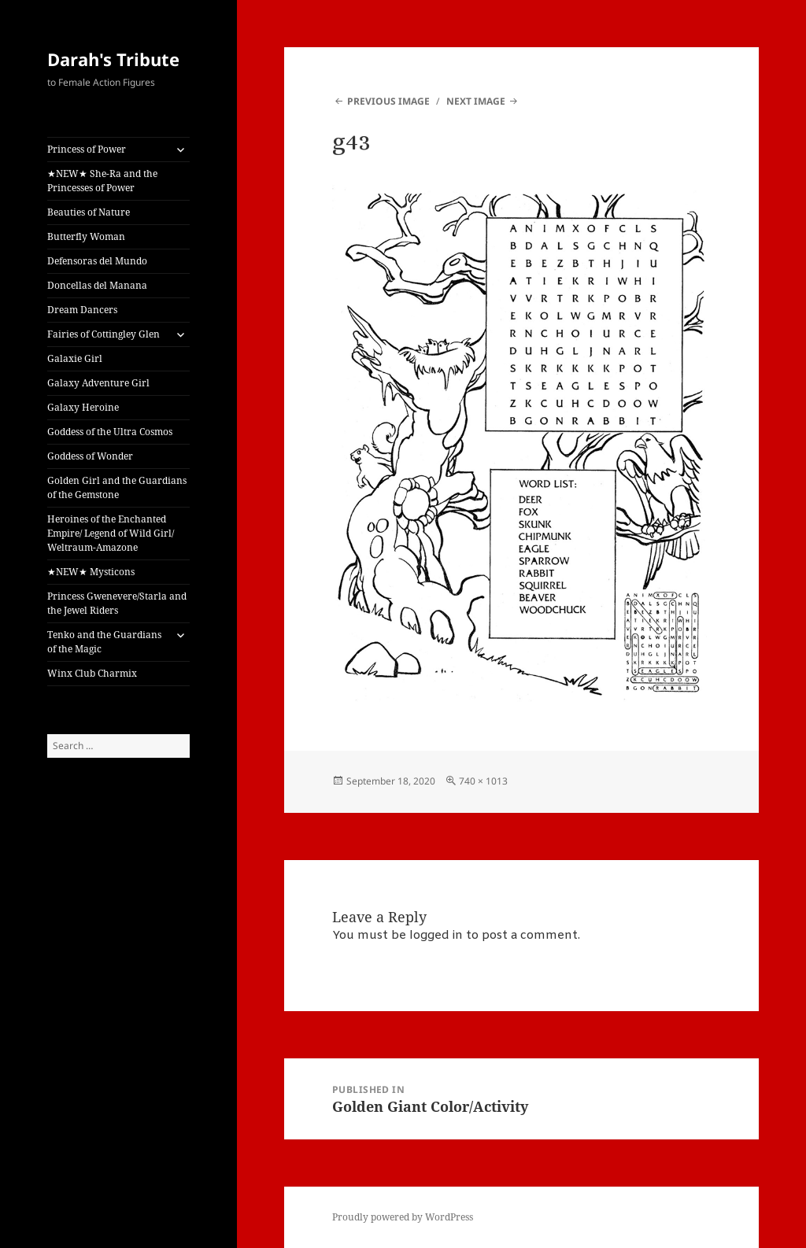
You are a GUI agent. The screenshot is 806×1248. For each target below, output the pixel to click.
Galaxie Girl (74, 358)
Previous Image (388, 101)
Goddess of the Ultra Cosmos (109, 431)
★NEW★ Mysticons (91, 571)
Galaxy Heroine (83, 407)
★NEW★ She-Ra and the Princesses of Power (102, 180)
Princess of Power (86, 149)
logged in (436, 935)
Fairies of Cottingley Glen (103, 334)
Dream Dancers (82, 309)
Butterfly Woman (86, 236)
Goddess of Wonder (90, 456)
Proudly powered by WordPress (402, 1217)
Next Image (475, 101)
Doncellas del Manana (97, 285)
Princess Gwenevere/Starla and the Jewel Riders (117, 603)
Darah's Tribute (113, 59)
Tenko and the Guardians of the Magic (104, 641)
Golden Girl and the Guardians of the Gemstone (117, 487)
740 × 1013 (483, 781)
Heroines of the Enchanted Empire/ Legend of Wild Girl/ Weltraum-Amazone (110, 533)
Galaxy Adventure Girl (98, 383)
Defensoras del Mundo (97, 261)
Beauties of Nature (88, 212)
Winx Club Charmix (92, 673)
